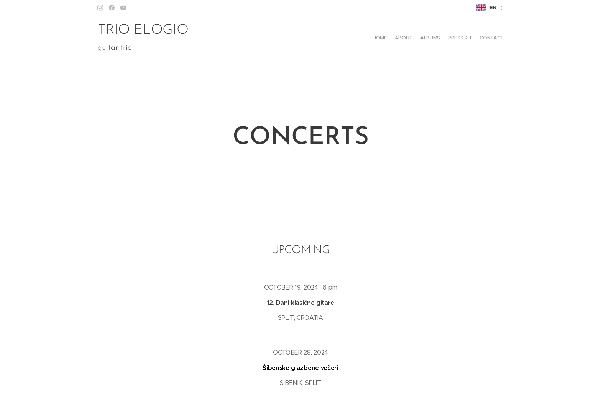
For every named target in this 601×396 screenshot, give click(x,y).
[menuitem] (474, 38)
